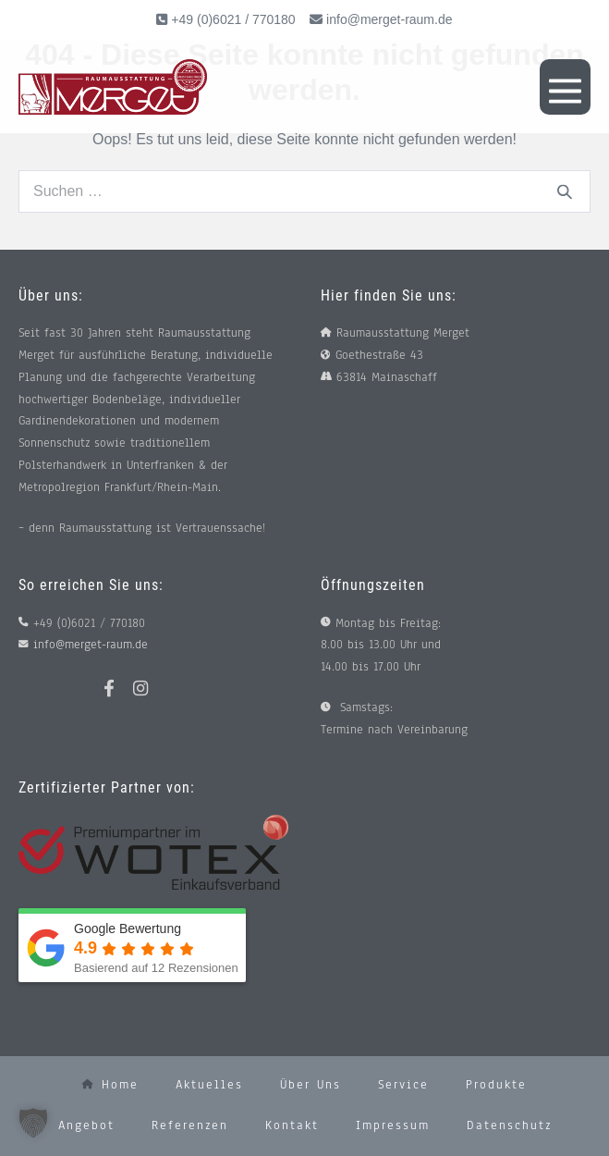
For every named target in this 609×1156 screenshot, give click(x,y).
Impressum (393, 1125)
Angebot (86, 1125)
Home (110, 1084)
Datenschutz (509, 1125)
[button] (33, 1122)
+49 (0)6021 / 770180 (231, 19)
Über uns (310, 1084)
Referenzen (190, 1125)
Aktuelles (209, 1084)
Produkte (496, 1084)
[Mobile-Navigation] (565, 87)
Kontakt (292, 1125)
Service (403, 1084)
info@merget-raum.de (389, 19)
